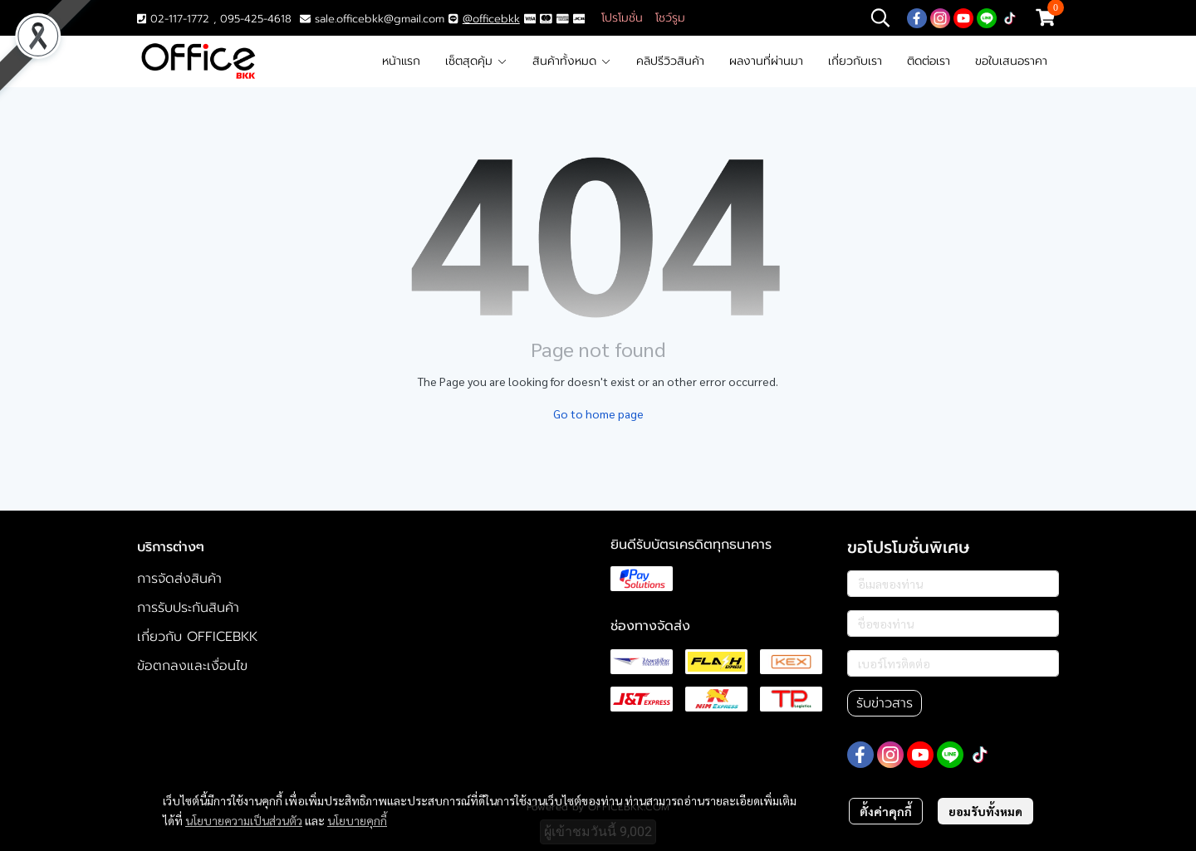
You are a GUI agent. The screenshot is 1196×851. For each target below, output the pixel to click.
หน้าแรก (401, 61)
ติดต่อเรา (928, 61)
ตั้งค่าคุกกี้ (886, 811)
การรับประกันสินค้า (188, 608)
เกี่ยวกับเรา (855, 61)
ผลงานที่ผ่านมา (766, 61)
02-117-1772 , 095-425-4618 (214, 19)
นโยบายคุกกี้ (357, 820)
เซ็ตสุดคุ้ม (476, 61)
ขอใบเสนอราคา (1011, 61)
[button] (880, 17)
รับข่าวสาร (884, 703)
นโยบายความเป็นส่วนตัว (243, 820)
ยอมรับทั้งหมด (985, 811)
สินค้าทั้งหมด (571, 61)
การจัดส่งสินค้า (179, 579)
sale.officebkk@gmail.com (379, 19)
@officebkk (491, 19)
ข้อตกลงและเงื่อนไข (192, 666)
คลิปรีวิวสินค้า (670, 61)
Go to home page (598, 413)
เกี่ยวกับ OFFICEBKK (197, 637)
